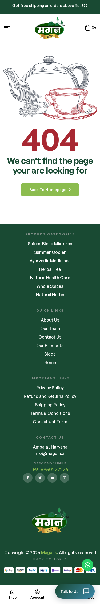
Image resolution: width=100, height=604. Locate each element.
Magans (49, 552)
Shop (12, 597)
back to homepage (50, 189)
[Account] (37, 591)
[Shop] (12, 591)
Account (37, 597)
